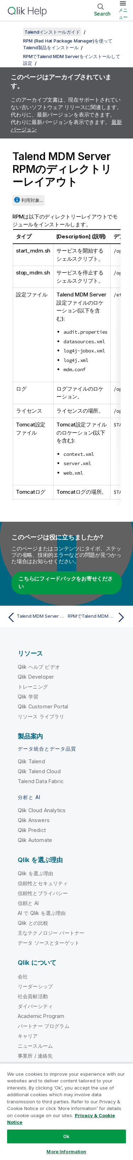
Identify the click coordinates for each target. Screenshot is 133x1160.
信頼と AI (28, 903)
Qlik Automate (35, 840)
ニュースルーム (35, 1046)
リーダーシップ (35, 986)
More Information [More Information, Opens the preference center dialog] (66, 1151)
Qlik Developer (36, 677)
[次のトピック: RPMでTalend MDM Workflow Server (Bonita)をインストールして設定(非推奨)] (98, 617)
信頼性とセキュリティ (43, 883)
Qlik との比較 (33, 923)
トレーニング (33, 687)
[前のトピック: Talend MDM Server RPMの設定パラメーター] (35, 617)
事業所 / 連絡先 (35, 1056)
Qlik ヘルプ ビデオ (39, 667)
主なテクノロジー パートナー (51, 933)
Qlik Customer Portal (43, 706)
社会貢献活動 (33, 996)
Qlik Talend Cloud (39, 771)
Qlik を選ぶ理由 (36, 873)
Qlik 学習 (28, 697)
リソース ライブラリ (41, 716)
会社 (23, 976)
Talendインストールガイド (52, 32)
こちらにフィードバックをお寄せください (65, 582)
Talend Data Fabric (40, 781)
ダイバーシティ (35, 1006)
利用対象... (32, 200)
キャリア (28, 1036)
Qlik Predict (32, 830)
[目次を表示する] (14, 32)
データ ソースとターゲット (48, 943)
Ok (66, 1136)
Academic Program (41, 1016)
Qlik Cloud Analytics (42, 810)
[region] (66, 1111)
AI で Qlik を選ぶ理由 (42, 913)
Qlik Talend (31, 761)
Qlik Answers (34, 820)
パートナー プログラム (44, 1026)
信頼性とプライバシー (43, 893)
